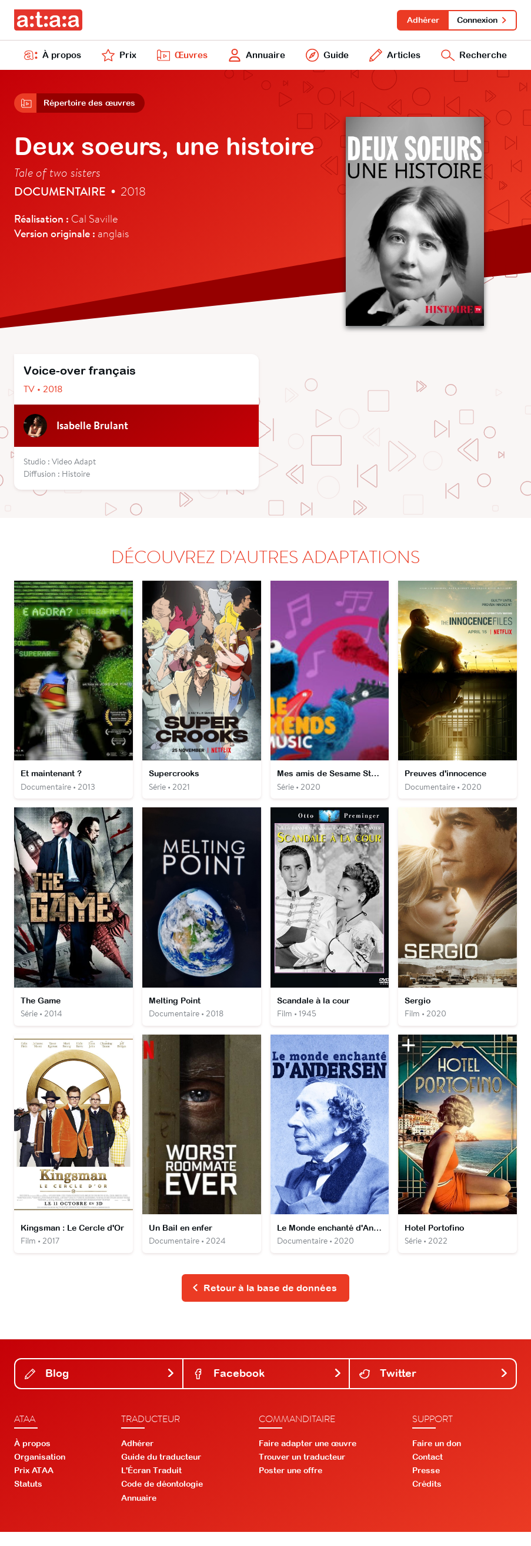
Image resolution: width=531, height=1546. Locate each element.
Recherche (473, 57)
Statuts (28, 1498)
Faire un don (436, 1457)
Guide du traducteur (161, 1471)
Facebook (267, 1388)
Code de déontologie (162, 1498)
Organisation (39, 1471)
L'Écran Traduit (151, 1485)
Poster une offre (290, 1485)
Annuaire (255, 57)
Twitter (434, 1388)
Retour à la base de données (264, 1301)
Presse (426, 1485)
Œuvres (180, 57)
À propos (53, 57)
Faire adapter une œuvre (307, 1457)
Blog (100, 1388)
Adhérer (419, 20)
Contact (427, 1471)
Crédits (427, 1498)
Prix (118, 57)
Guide (326, 57)
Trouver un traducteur (302, 1471)
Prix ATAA (34, 1485)
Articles (393, 57)
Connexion (481, 20)
